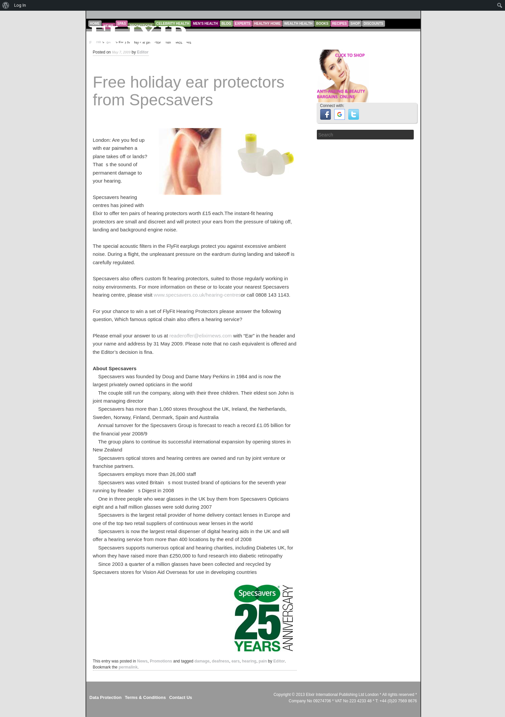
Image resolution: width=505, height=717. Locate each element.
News (142, 661)
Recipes (339, 23)
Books (322, 23)
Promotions (161, 661)
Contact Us (180, 697)
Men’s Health (205, 23)
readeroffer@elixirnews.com (200, 335)
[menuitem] (6, 5)
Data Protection (106, 697)
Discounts (373, 23)
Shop (355, 23)
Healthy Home (267, 23)
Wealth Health (298, 23)
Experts (243, 23)
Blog (226, 23)
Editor (143, 52)
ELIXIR (139, 35)
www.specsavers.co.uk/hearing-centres (197, 295)
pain (263, 661)
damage (202, 661)
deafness (220, 661)
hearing (249, 661)
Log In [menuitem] (20, 5)
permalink (128, 667)
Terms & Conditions (145, 697)
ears (235, 661)
